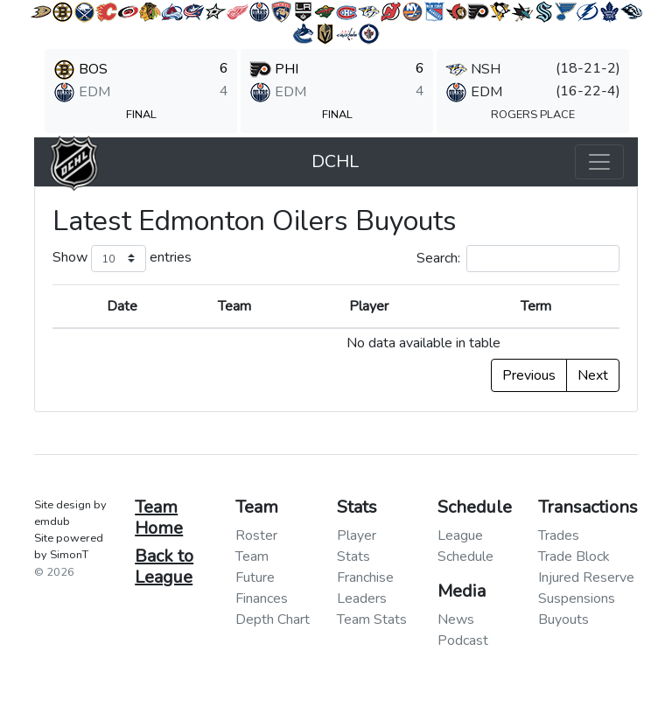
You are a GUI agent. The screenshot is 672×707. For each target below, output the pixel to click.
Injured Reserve (586, 577)
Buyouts (563, 619)
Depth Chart (272, 619)
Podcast (463, 640)
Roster (256, 535)
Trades (558, 535)
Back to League (164, 566)
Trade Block (574, 556)
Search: (518, 258)
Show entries (122, 258)
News (456, 619)
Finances (261, 598)
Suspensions (576, 598)
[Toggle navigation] (599, 161)
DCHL (335, 161)
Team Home (159, 517)
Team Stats (372, 619)
